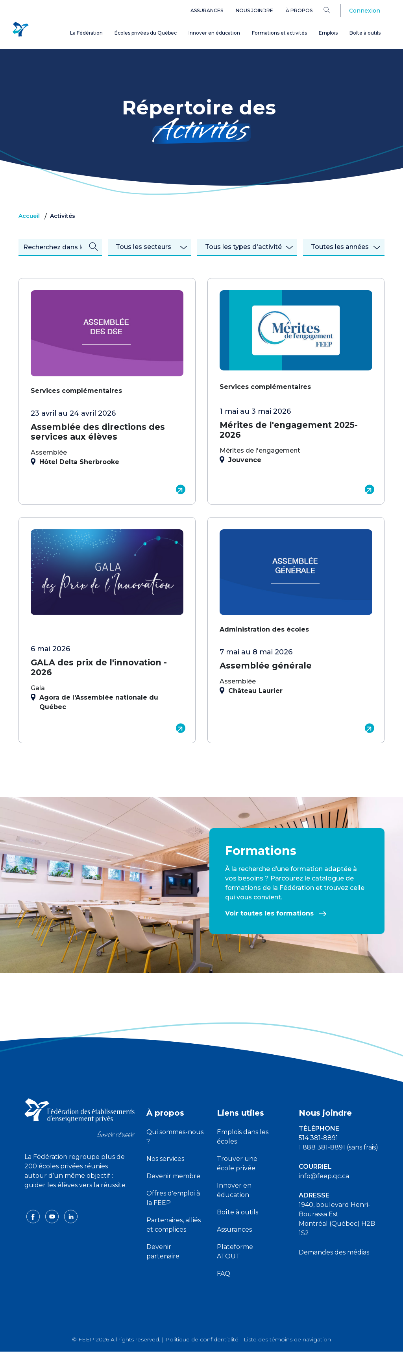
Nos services (165, 1158)
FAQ (223, 1273)
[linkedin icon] (70, 1225)
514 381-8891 (318, 1138)
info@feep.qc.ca (324, 1176)
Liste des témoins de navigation (287, 1339)
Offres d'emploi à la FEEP (173, 1198)
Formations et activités (279, 33)
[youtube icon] (52, 1225)
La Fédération (86, 33)
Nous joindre (254, 10)
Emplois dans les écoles (242, 1136)
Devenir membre (173, 1176)
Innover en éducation (214, 33)
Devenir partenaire (162, 1251)
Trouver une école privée (237, 1163)
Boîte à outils (365, 33)
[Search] (332, 10)
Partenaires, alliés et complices (173, 1224)
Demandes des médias (334, 1252)
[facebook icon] (33, 1225)
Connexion (364, 10)
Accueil (29, 215)
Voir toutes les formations (276, 913)
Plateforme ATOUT (235, 1251)
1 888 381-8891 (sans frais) (338, 1147)
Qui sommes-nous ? (174, 1136)
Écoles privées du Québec (146, 33)
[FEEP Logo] (20, 28)
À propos (299, 10)
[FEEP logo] (79, 1117)
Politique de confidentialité (201, 1339)
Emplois (328, 33)
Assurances (206, 10)
